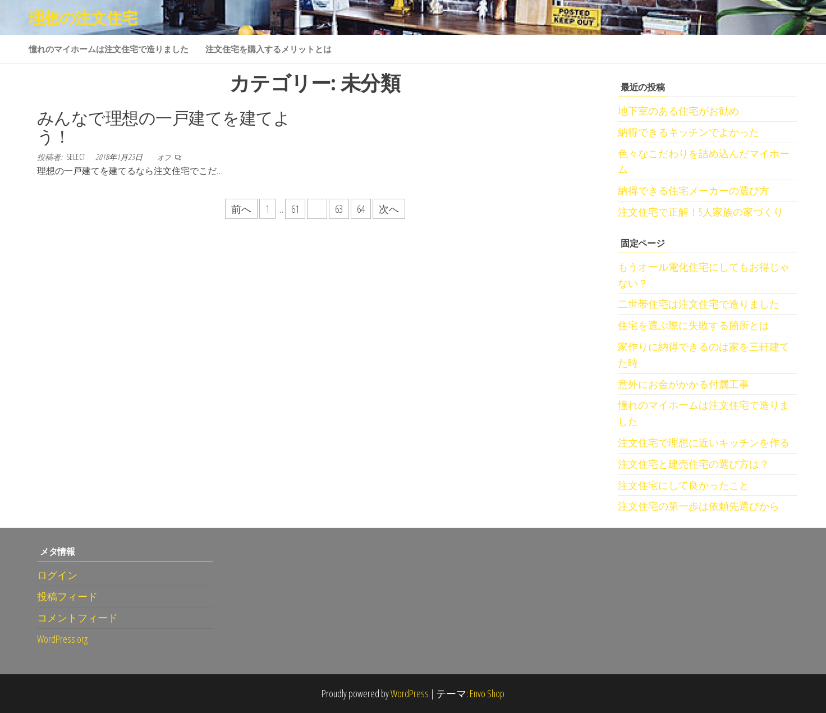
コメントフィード (77, 617)
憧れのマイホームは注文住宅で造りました (109, 48)
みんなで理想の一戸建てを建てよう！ (163, 127)
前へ (241, 209)
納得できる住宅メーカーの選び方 (693, 190)
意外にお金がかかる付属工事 (683, 384)
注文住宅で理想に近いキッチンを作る (704, 442)
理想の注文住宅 (83, 17)
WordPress (410, 693)
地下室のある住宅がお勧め (678, 110)
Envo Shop (487, 693)
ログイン (57, 575)
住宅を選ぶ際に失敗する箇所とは (693, 325)
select (76, 157)
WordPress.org (62, 639)
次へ (389, 209)
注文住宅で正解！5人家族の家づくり (700, 211)
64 (361, 209)
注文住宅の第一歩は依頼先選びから (698, 506)
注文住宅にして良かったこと (683, 485)
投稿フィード (67, 596)
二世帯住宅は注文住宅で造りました (698, 303)
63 (339, 209)
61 (295, 209)
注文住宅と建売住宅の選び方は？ (693, 463)
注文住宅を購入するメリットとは (268, 48)
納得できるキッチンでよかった (688, 132)
